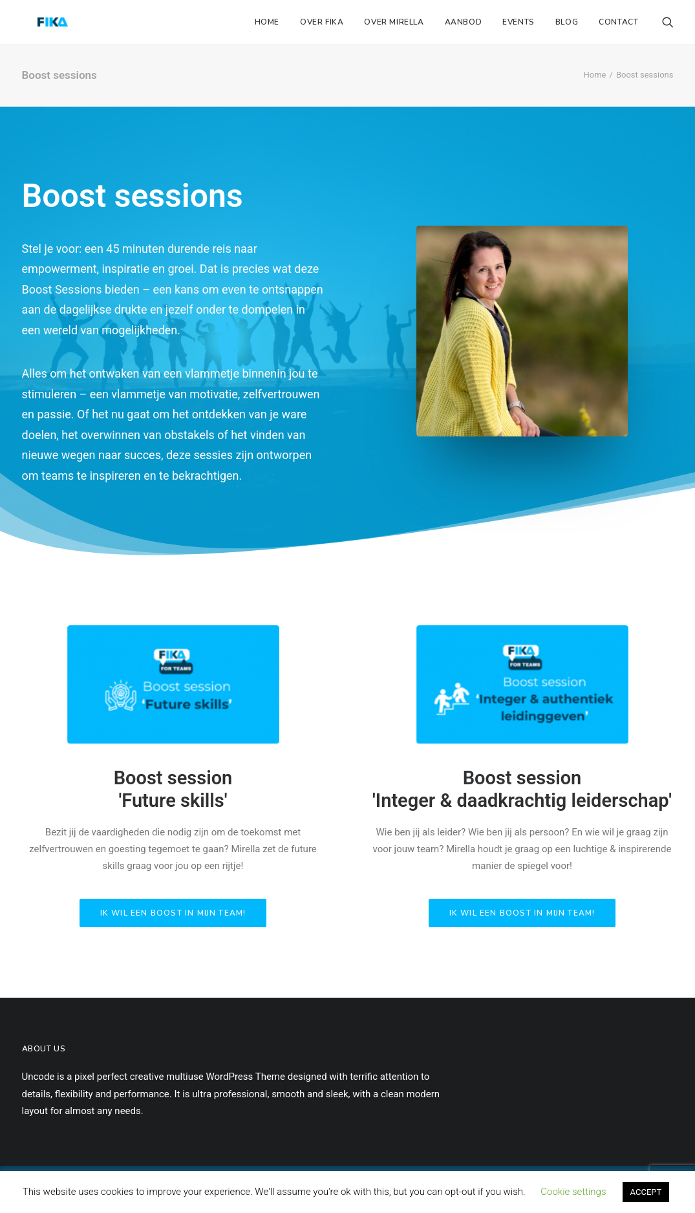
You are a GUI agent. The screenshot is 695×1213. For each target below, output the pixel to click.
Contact (618, 22)
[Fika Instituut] (37, 22)
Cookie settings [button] (573, 1191)
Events (518, 22)
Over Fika (321, 22)
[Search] (668, 22)
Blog (566, 22)
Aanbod (463, 22)
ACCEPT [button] (646, 1192)
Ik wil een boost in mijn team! (173, 913)
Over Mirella (393, 22)
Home (267, 22)
